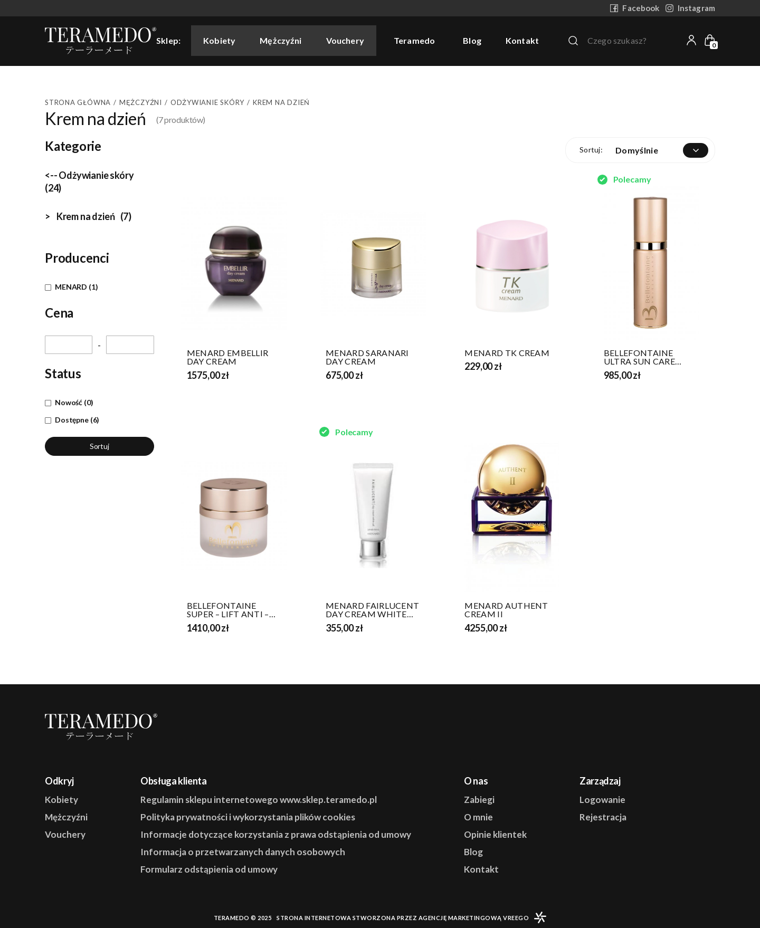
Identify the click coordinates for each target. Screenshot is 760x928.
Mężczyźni (280, 40)
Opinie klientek (495, 834)
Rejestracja (603, 816)
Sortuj (99, 446)
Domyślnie (636, 150)
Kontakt (522, 40)
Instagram (690, 8)
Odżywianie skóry (207, 102)
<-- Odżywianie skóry (89, 181)
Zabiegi (479, 799)
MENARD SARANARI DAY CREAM (367, 357)
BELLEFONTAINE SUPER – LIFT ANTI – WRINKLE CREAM (228, 610)
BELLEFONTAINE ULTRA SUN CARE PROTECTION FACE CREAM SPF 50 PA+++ (648, 357)
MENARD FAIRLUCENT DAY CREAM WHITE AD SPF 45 (372, 610)
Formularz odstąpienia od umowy (209, 869)
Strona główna (78, 102)
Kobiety (219, 40)
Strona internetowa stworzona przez (403, 917)
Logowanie (602, 799)
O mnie (478, 816)
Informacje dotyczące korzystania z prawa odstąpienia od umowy (275, 834)
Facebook (634, 8)
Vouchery (345, 40)
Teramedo (414, 40)
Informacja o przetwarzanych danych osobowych (242, 851)
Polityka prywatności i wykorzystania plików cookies (247, 816)
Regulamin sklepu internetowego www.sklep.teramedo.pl (258, 799)
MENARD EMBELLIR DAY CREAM (228, 357)
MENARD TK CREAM (506, 353)
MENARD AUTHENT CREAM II (506, 610)
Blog (472, 40)
